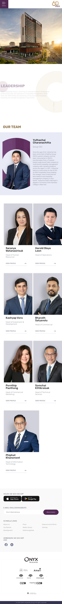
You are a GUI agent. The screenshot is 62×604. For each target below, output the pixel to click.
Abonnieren (51, 512)
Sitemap (45, 527)
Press (24, 524)
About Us (6, 524)
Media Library (27, 527)
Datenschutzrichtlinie (49, 524)
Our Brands (7, 527)
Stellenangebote (28, 530)
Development (7, 530)
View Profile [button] (11, 263)
